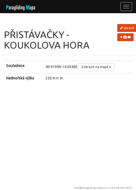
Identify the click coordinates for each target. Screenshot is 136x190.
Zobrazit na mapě (96, 67)
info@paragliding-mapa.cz (90, 187)
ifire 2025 (126, 187)
